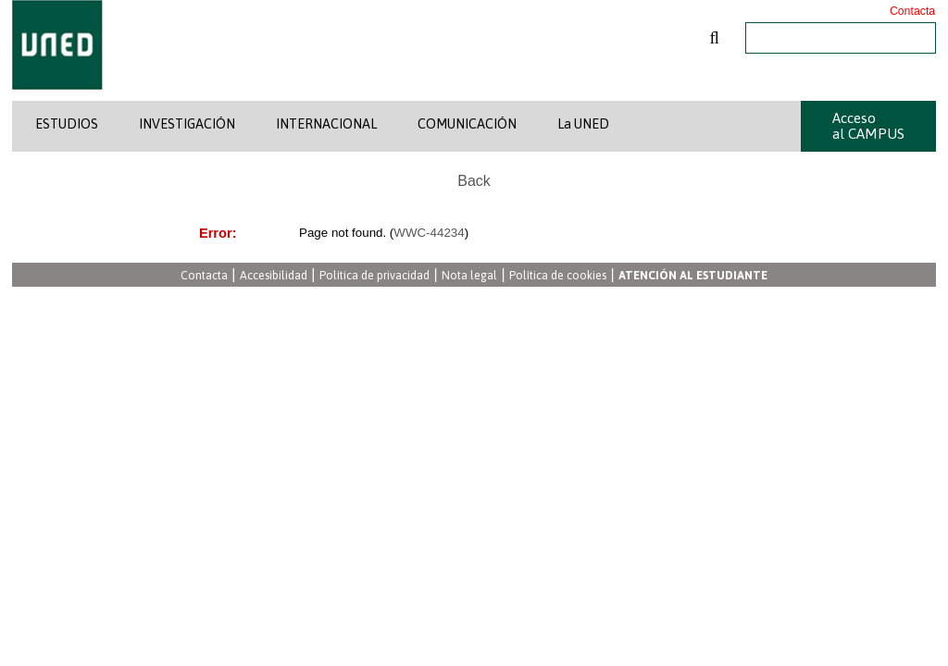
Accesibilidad (273, 276)
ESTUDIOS (66, 124)
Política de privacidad (374, 276)
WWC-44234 (428, 233)
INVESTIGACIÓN (187, 124)
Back (474, 181)
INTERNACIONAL (326, 124)
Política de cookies (557, 276)
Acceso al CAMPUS (868, 126)
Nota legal (469, 276)
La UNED (583, 124)
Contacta (912, 11)
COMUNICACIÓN (467, 124)
